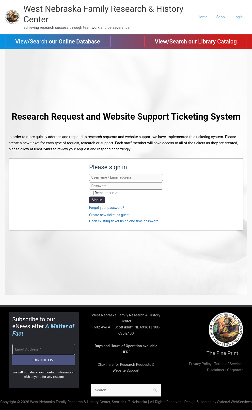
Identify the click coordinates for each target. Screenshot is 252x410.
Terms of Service (227, 364)
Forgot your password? (106, 208)
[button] (57, 41)
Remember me (106, 193)
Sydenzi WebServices (234, 402)
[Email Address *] (43, 348)
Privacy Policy (200, 364)
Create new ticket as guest (109, 215)
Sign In (97, 200)
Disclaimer (215, 370)
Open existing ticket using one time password (123, 221)
